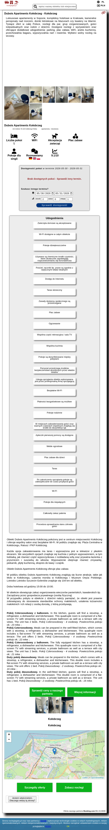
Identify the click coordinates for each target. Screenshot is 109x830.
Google (43, 821)
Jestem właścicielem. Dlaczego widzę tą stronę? (22, 799)
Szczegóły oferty (34, 787)
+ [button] (9, 734)
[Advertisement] (54, 62)
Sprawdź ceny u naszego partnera (47, 692)
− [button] (9, 739)
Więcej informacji (85, 692)
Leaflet (85, 778)
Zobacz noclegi (74, 787)
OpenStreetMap (97, 778)
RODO (48, 826)
